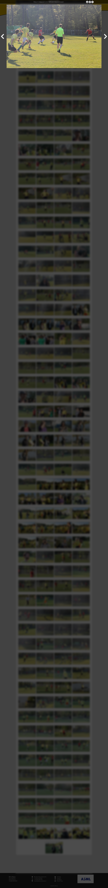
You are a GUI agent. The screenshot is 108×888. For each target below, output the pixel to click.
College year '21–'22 (42, 2)
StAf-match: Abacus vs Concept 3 (56, 2)
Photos (35, 2)
